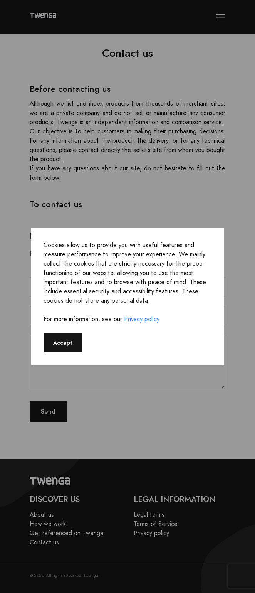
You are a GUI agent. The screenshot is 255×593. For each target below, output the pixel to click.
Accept (62, 343)
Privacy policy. (142, 319)
